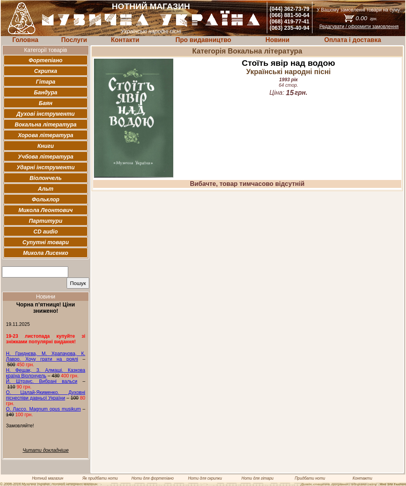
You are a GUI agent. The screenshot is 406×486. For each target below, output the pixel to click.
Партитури (45, 221)
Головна (25, 39)
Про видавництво (203, 39)
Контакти (125, 39)
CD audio (45, 231)
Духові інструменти (46, 114)
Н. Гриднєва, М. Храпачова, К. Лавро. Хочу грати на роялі (45, 356)
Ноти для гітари (257, 478)
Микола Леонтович (46, 210)
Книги (45, 146)
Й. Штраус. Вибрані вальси (41, 381)
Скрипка (45, 71)
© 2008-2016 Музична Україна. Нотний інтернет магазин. (49, 484)
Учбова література (45, 156)
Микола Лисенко (45, 253)
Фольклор (45, 199)
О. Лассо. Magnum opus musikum (43, 409)
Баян (45, 103)
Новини (278, 39)
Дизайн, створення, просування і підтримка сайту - (353, 484)
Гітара (45, 81)
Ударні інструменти (46, 167)
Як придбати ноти (100, 478)
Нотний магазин (47, 478)
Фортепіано (45, 60)
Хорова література (45, 135)
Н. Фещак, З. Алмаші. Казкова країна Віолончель (45, 373)
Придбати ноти (310, 478)
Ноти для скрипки (205, 478)
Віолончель (45, 178)
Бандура (45, 92)
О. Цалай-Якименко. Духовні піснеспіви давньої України (45, 395)
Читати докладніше (46, 450)
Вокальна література (46, 124)
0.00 (366, 18)
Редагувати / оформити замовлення (358, 26)
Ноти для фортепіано (152, 478)
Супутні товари (46, 242)
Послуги (74, 39)
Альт (45, 189)
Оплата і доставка (352, 39)
